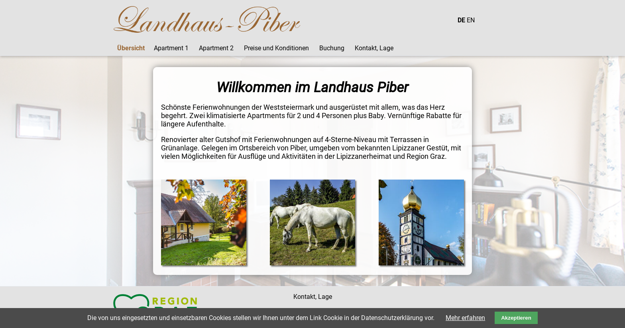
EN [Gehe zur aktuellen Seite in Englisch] (471, 20)
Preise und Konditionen (276, 48)
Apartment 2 (216, 48)
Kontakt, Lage (374, 48)
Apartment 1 (171, 48)
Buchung (331, 48)
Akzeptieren (516, 318)
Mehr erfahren (465, 318)
